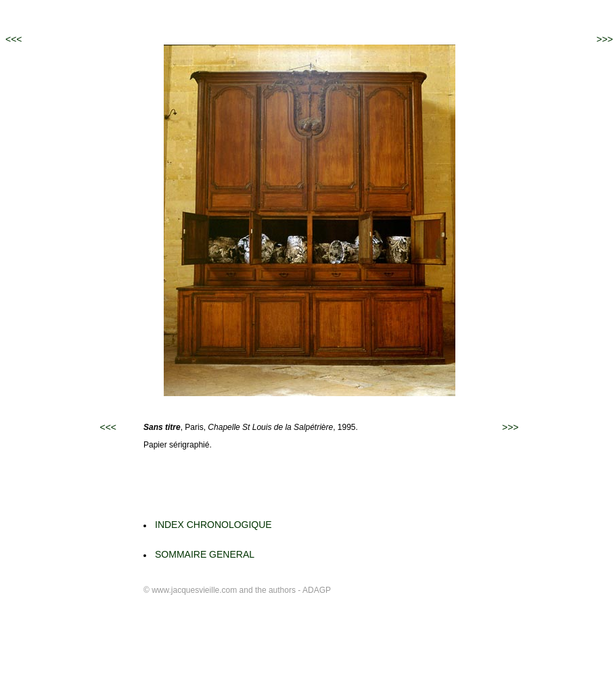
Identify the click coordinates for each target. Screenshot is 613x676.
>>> (604, 39)
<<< (13, 39)
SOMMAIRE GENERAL (204, 554)
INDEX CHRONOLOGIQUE (213, 524)
